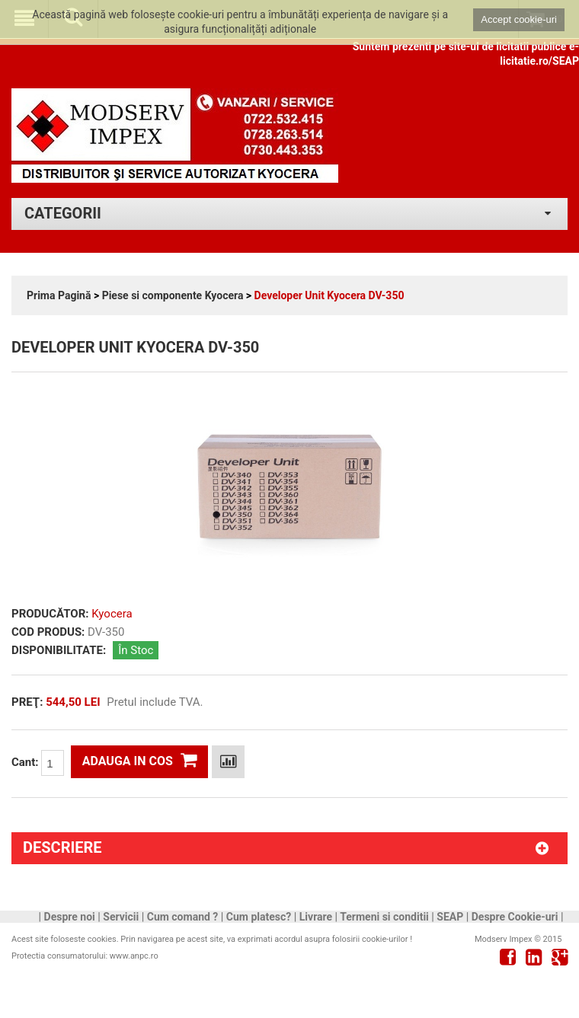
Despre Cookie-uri (515, 917)
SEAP (450, 917)
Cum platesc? (258, 917)
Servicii (121, 917)
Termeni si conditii (384, 917)
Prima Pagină (59, 295)
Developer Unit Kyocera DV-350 (329, 295)
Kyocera (111, 614)
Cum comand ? (183, 917)
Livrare (315, 917)
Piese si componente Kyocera (173, 295)
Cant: (37, 763)
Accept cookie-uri (519, 19)
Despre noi (69, 917)
